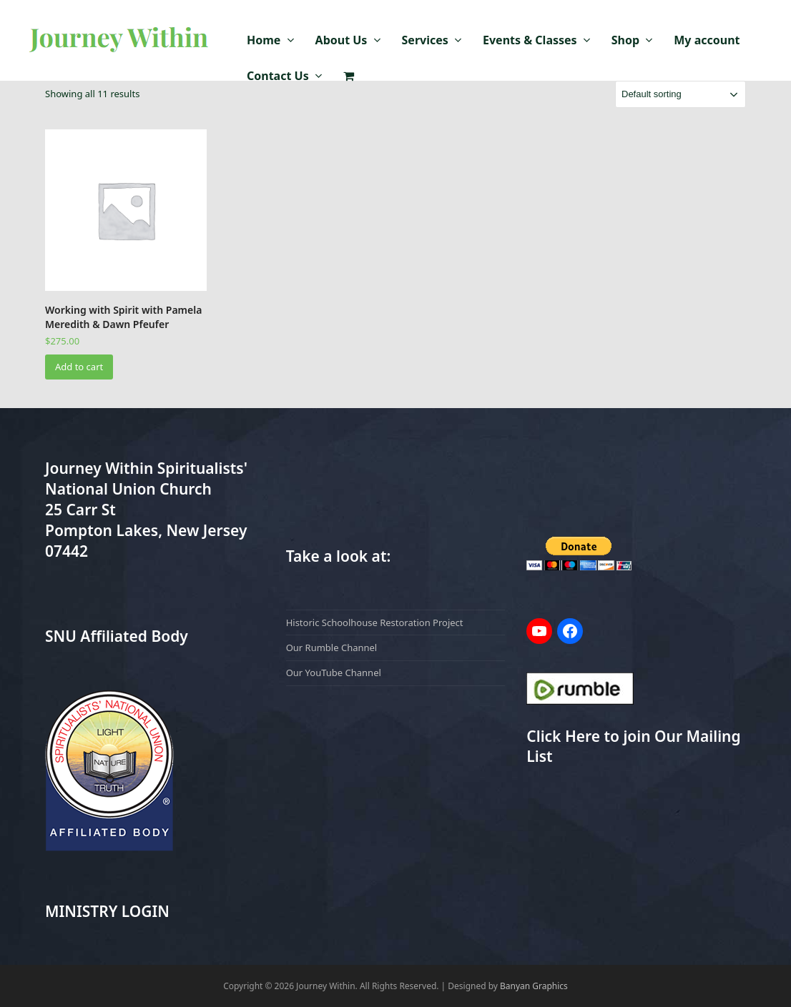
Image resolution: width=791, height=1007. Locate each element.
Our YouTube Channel (333, 672)
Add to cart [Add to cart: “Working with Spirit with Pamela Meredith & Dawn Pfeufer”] (79, 366)
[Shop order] (680, 94)
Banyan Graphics (534, 986)
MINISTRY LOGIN (107, 911)
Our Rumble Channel (332, 647)
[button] (349, 76)
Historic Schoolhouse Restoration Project (374, 622)
